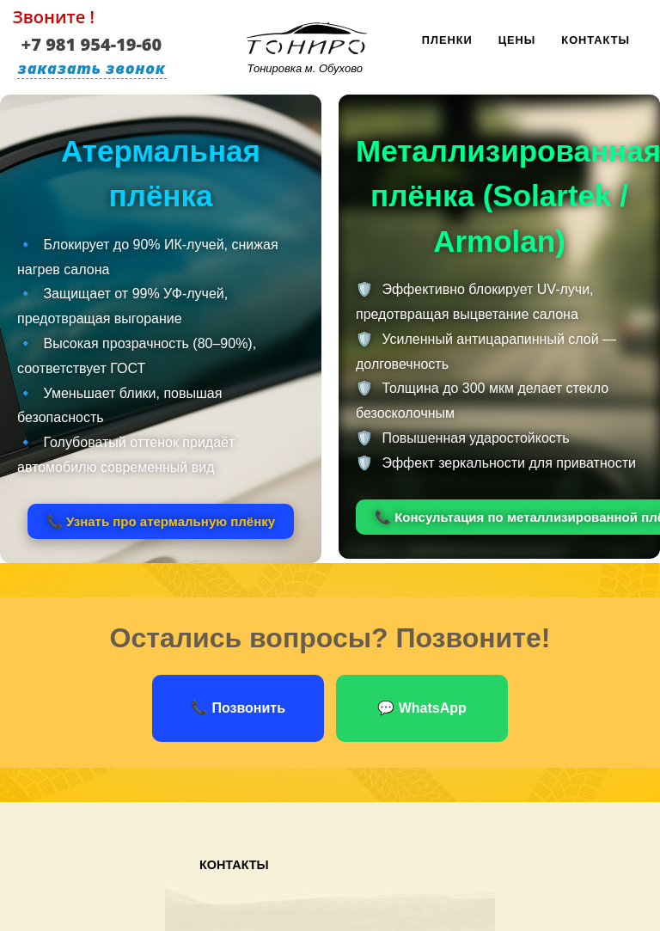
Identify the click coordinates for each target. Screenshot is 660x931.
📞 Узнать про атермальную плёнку (160, 521)
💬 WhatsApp (422, 708)
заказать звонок (92, 68)
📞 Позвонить (238, 708)
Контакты (595, 40)
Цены (517, 40)
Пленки (447, 40)
